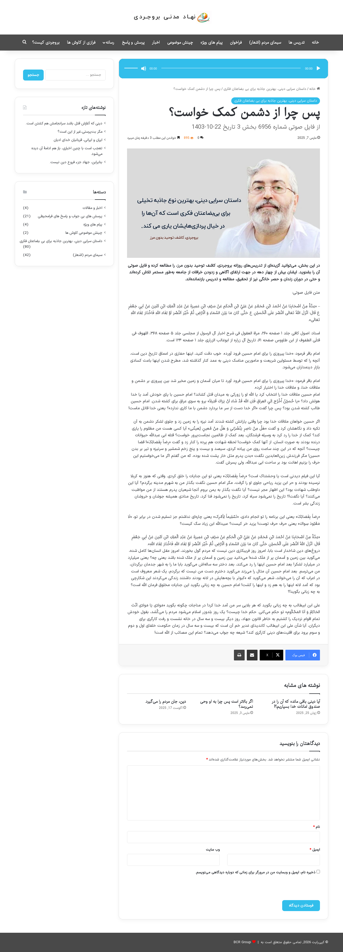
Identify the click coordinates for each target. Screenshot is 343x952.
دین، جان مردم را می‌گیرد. (165, 701)
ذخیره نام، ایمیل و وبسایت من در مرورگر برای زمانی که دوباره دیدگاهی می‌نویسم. (255, 872)
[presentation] (264, 888)
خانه (315, 42)
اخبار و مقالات (92, 208)
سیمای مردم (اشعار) (265, 42)
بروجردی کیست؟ (45, 42)
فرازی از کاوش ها (81, 42)
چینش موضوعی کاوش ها (83, 233)
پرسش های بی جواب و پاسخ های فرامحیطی (70, 216)
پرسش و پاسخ (133, 42)
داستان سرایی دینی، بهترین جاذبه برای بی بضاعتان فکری (264, 89)
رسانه (110, 42)
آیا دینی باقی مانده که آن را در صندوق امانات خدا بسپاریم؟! (296, 704)
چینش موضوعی (180, 42)
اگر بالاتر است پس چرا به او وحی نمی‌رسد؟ (226, 704)
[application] (223, 68)
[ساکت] (143, 68)
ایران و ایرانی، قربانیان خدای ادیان (78, 140)
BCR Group (242, 942)
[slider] (131, 62)
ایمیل (315, 849)
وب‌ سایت (213, 849)
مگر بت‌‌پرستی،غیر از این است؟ (80, 132)
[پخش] (318, 68)
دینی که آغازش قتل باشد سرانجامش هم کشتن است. (64, 123)
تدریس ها (296, 42)
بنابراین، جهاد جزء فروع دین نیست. (76, 162)
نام (316, 827)
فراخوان (236, 42)
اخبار (156, 42)
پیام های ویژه (211, 42)
